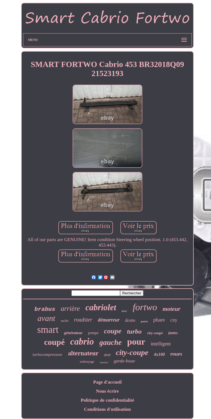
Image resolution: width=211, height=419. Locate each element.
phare (159, 320)
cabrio (82, 342)
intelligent (161, 344)
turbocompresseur (48, 354)
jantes (173, 333)
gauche (110, 342)
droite (130, 320)
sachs (64, 321)
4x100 (159, 354)
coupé (54, 342)
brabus (44, 309)
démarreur (109, 320)
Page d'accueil (107, 382)
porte (144, 321)
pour (136, 342)
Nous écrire (107, 391)
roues (176, 354)
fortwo (145, 307)
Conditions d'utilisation (107, 409)
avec (124, 310)
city (173, 320)
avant (46, 318)
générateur (73, 333)
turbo (134, 331)
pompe (93, 333)
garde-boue (124, 361)
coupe (113, 331)
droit (107, 355)
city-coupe (132, 352)
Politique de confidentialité (107, 400)
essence (104, 362)
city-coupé (155, 333)
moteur (172, 308)
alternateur (83, 353)
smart (48, 329)
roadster (83, 320)
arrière (70, 308)
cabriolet (100, 307)
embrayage (87, 362)
